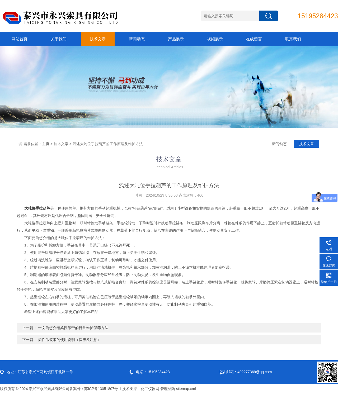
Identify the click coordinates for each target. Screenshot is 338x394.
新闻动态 (137, 39)
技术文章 (98, 39)
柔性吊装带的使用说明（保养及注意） (69, 340)
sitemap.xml (186, 389)
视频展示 (215, 39)
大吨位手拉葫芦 (37, 208)
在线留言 (254, 39)
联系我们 (293, 39)
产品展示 (176, 39)
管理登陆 (167, 389)
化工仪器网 (150, 389)
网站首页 (19, 39)
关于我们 (59, 39)
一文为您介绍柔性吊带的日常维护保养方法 (73, 328)
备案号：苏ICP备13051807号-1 (95, 389)
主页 (45, 144)
